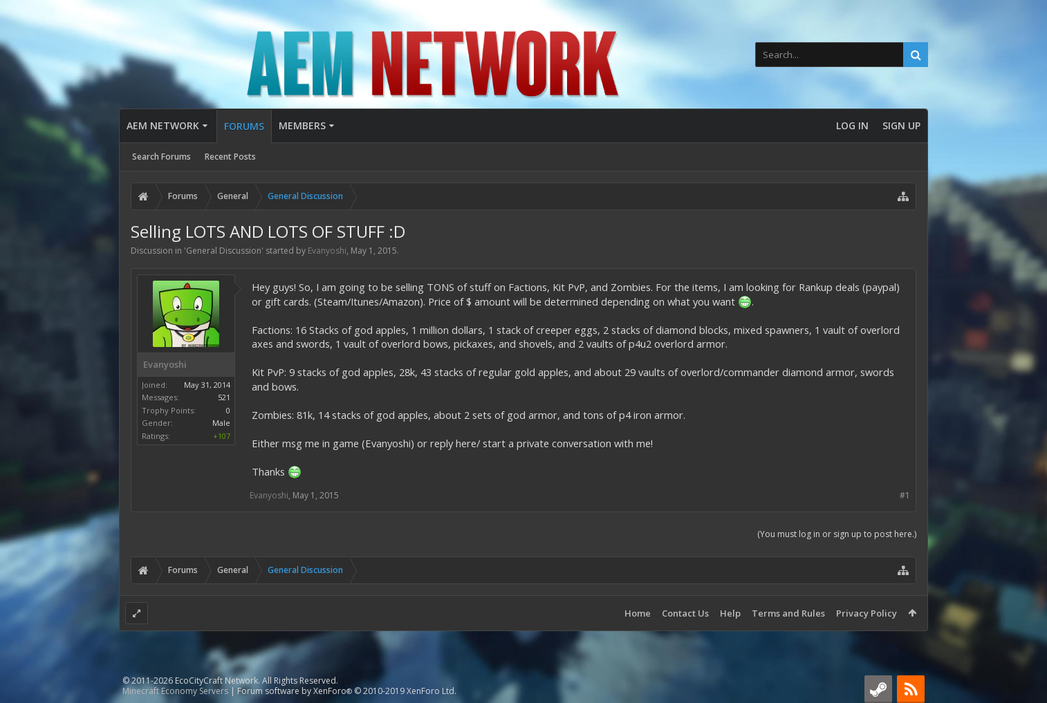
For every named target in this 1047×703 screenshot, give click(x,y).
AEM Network (163, 125)
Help (730, 613)
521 (224, 397)
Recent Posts (230, 156)
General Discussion (223, 250)
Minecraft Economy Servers (175, 691)
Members (302, 125)
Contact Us (685, 613)
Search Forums (161, 156)
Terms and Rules (788, 613)
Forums (244, 126)
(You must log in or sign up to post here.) (836, 534)
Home (637, 613)
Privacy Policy (866, 613)
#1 (905, 495)
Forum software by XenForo (346, 691)
